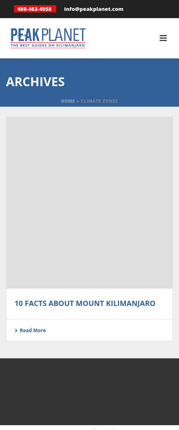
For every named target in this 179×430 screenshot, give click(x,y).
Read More (30, 330)
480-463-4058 (34, 8)
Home (68, 101)
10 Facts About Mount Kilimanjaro (85, 303)
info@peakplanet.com (94, 8)
